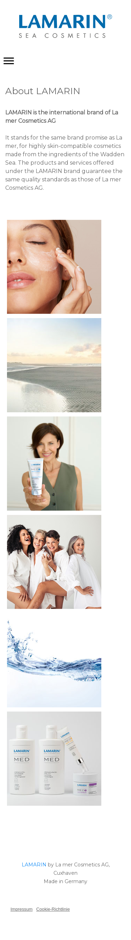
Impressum (21, 909)
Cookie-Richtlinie (53, 909)
